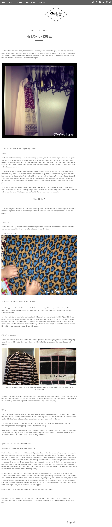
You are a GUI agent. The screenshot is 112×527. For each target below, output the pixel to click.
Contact (42, 2)
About (11, 2)
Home (3, 2)
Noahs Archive (30, 2)
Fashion (19, 2)
